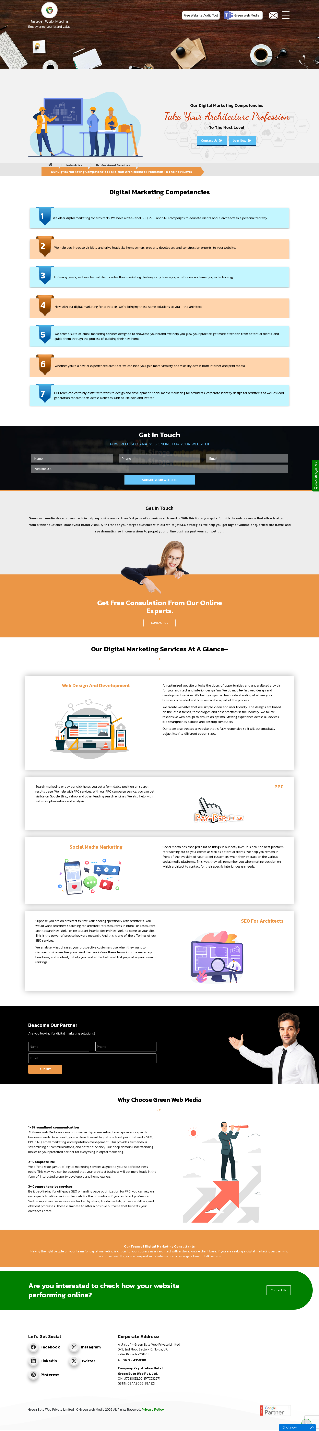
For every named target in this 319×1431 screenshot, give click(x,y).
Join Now (242, 140)
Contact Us (211, 140)
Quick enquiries (315, 475)
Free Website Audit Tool (201, 15)
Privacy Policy (153, 1409)
